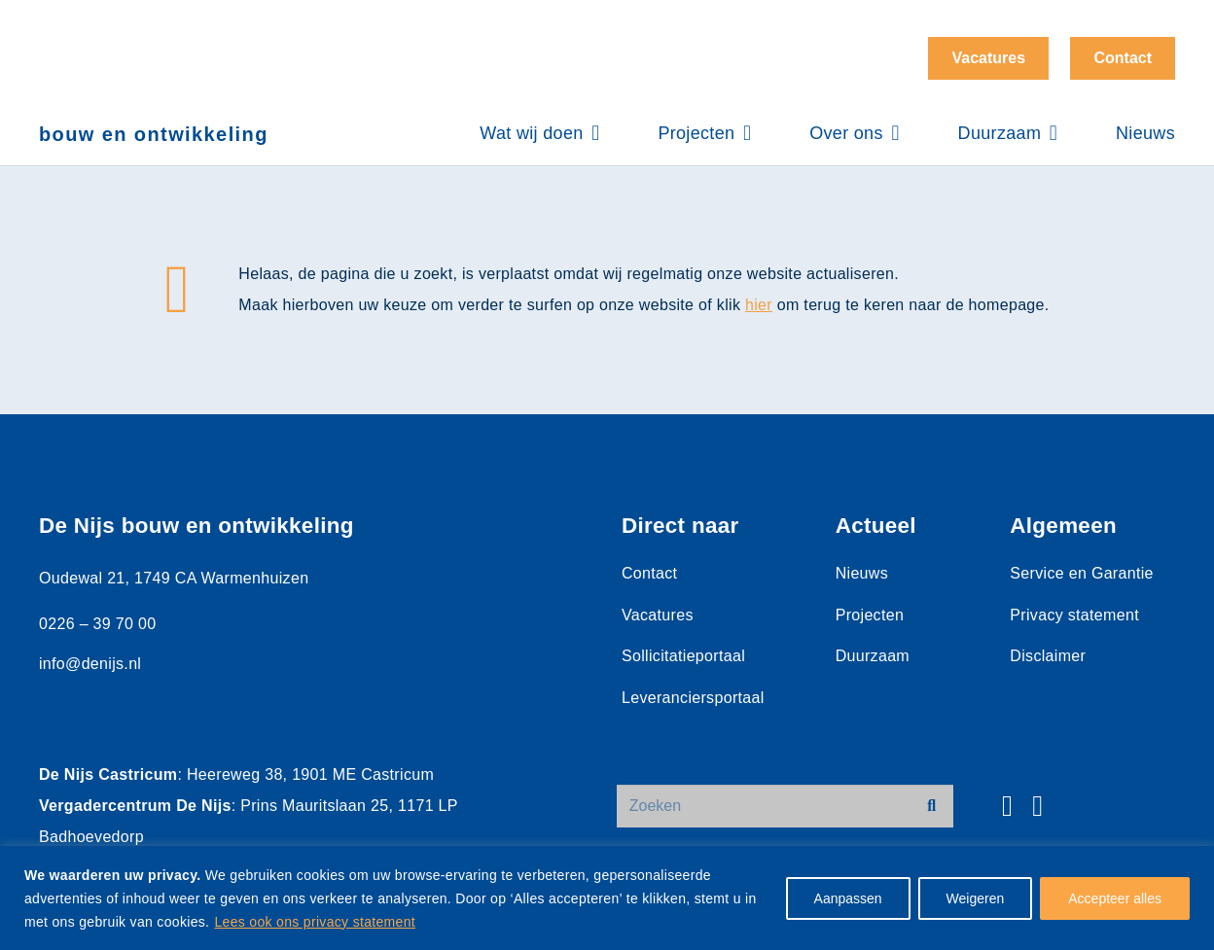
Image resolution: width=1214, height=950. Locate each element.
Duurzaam (873, 656)
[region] (607, 898)
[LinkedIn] (1037, 806)
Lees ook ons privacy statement (315, 922)
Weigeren (975, 898)
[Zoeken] (785, 806)
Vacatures (658, 615)
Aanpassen (848, 898)
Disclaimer (1048, 656)
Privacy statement (1074, 615)
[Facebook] (1007, 806)
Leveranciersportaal (693, 697)
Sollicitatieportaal (683, 656)
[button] (592, 134)
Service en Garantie (1082, 573)
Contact (649, 573)
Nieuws (862, 573)
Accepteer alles (1114, 898)
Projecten (870, 615)
